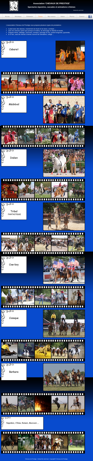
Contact (81, 16)
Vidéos (63, 16)
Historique (18, 16)
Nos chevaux (51, 16)
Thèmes (40, 16)
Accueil (7, 16)
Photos (72, 16)
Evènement (29, 16)
